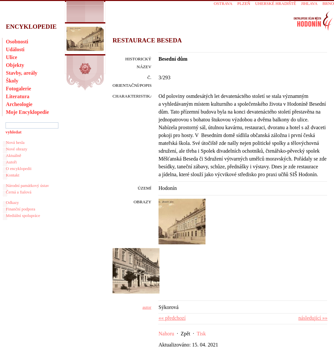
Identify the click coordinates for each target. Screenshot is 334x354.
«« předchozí (172, 318)
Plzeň (243, 3)
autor (147, 307)
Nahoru (166, 333)
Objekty (15, 65)
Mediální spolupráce (23, 215)
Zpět (185, 333)
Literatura (17, 96)
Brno (328, 3)
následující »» (312, 318)
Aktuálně (13, 155)
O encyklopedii (19, 168)
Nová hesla (15, 142)
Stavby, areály (22, 73)
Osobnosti (17, 41)
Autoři (11, 162)
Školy (12, 81)
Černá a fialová (18, 192)
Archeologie (19, 104)
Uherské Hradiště (275, 3)
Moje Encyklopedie (27, 112)
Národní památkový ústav (27, 185)
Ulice (11, 57)
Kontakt (12, 175)
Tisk (201, 333)
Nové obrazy (16, 149)
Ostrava (223, 3)
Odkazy (12, 202)
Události (15, 49)
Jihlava (309, 3)
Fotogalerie (18, 88)
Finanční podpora (20, 209)
